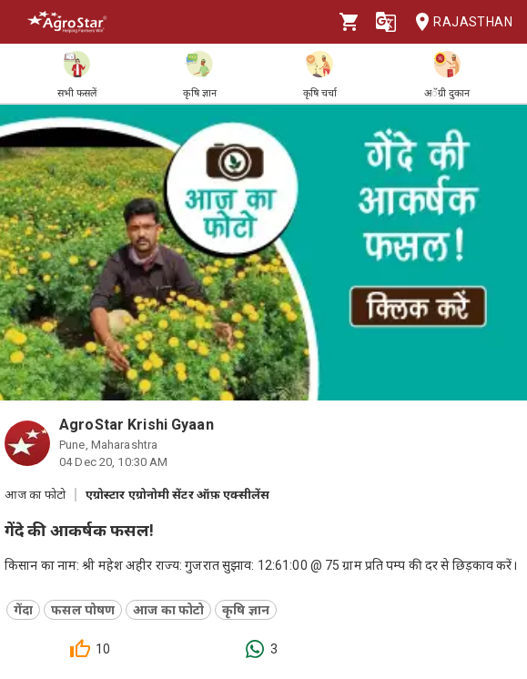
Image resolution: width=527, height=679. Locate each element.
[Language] (386, 22)
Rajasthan (458, 22)
